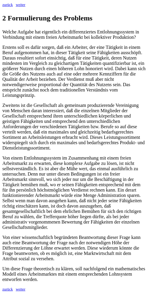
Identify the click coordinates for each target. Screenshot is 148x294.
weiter (20, 4)
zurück (7, 4)
